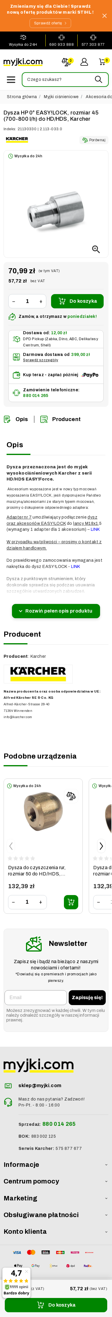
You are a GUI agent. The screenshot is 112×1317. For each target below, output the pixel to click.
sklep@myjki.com (40, 1085)
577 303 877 (93, 45)
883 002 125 (43, 1136)
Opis (16, 419)
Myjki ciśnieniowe (61, 97)
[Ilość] (27, 301)
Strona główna (22, 97)
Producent (60, 419)
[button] (65, 79)
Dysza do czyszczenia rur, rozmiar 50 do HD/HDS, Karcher (37, 874)
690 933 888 (61, 45)
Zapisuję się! (87, 997)
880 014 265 (35, 395)
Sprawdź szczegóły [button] (40, 360)
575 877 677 (69, 1148)
